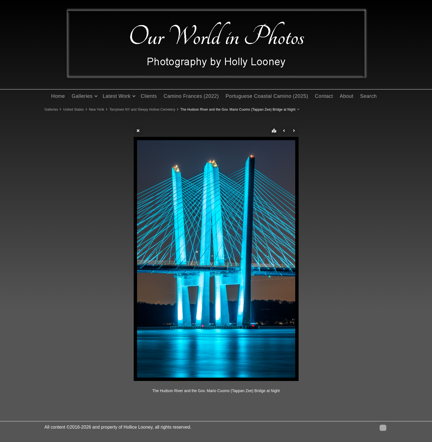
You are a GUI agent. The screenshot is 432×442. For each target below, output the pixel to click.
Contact (324, 96)
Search (368, 96)
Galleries (82, 96)
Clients (149, 96)
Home (58, 96)
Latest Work (116, 96)
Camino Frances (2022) (191, 96)
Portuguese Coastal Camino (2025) (267, 96)
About (346, 96)
